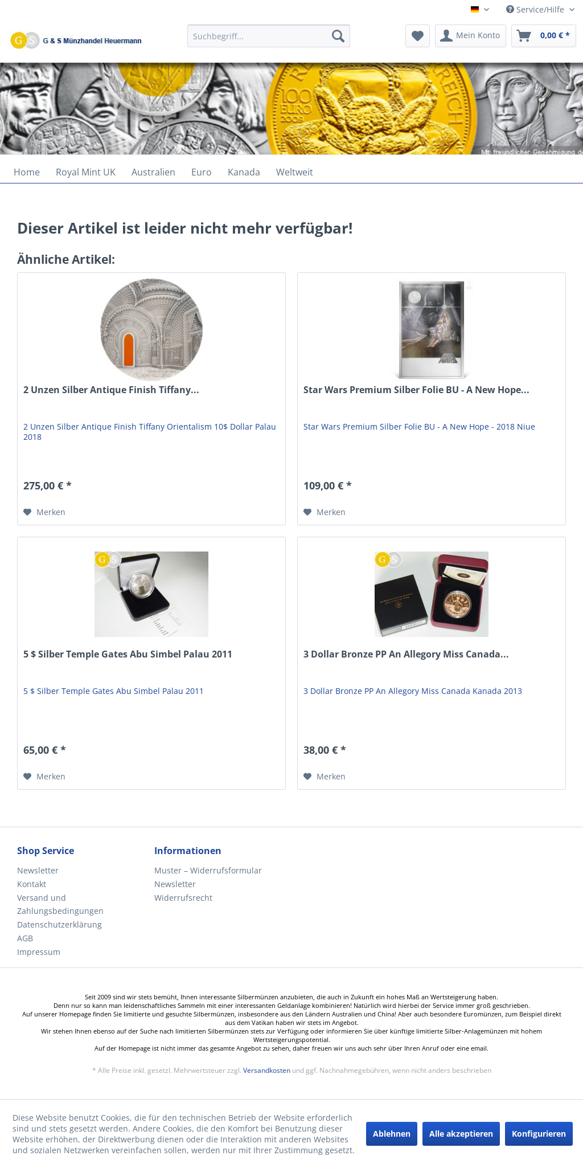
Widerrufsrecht (183, 897)
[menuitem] (269, 41)
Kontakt (31, 884)
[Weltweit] (294, 172)
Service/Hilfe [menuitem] (536, 9)
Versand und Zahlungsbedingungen (60, 904)
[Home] (27, 172)
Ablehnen (391, 1133)
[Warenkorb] (543, 35)
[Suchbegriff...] (269, 35)
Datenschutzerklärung (59, 924)
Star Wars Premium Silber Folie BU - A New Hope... (416, 390)
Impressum (38, 951)
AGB (25, 938)
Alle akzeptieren (461, 1133)
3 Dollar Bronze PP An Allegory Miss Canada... (406, 654)
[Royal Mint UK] (86, 172)
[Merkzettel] (417, 35)
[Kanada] (244, 172)
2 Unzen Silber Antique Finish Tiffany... (111, 390)
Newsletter (38, 870)
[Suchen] (338, 35)
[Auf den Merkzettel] (44, 512)
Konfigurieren (539, 1133)
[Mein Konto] (470, 35)
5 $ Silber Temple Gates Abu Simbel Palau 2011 (127, 654)
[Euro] (201, 172)
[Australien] (153, 172)
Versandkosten (266, 1070)
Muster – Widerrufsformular (208, 870)
